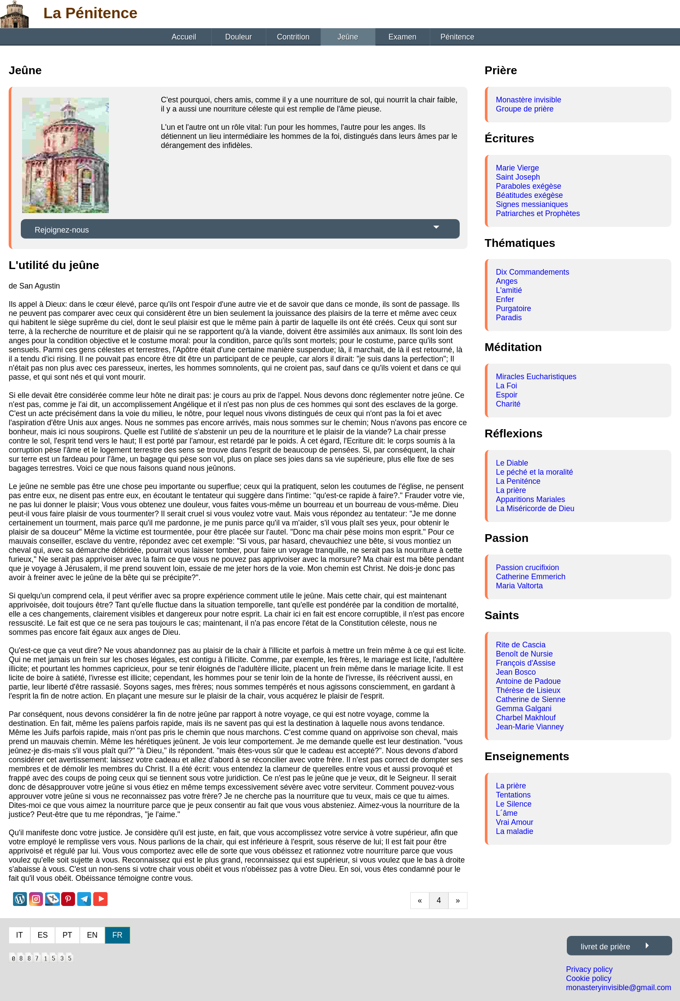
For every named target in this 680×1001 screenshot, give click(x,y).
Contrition (293, 37)
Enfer (505, 299)
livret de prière (605, 946)
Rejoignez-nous (62, 230)
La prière (511, 490)
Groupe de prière (525, 109)
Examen (403, 37)
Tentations (513, 795)
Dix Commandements (532, 272)
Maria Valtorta (519, 585)
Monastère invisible (529, 99)
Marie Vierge (517, 168)
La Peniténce (518, 481)
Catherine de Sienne (531, 699)
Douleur (238, 37)
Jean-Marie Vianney (530, 726)
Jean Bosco (516, 672)
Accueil (184, 37)
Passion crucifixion (527, 567)
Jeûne (347, 37)
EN (92, 935)
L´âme (507, 813)
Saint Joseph (518, 177)
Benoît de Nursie (524, 654)
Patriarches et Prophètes (538, 213)
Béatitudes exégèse (529, 195)
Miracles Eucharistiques (536, 376)
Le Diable (512, 463)
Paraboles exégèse (529, 186)
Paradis (509, 317)
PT (67, 935)
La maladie (514, 831)
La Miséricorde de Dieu (535, 508)
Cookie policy (588, 978)
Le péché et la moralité (534, 472)
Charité (508, 404)
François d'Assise (526, 663)
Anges (507, 281)
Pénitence (457, 37)
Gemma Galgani (524, 708)
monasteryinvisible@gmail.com (618, 987)
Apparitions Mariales (530, 499)
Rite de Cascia (521, 644)
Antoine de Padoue (528, 681)
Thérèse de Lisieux (528, 690)
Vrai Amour (514, 822)
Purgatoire (513, 308)
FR (117, 935)
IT (19, 935)
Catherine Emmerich (531, 576)
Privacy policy (589, 969)
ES (43, 935)
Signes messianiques (532, 204)
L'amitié (509, 290)
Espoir (507, 395)
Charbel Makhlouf (526, 717)
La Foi (506, 385)
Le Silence (514, 804)
